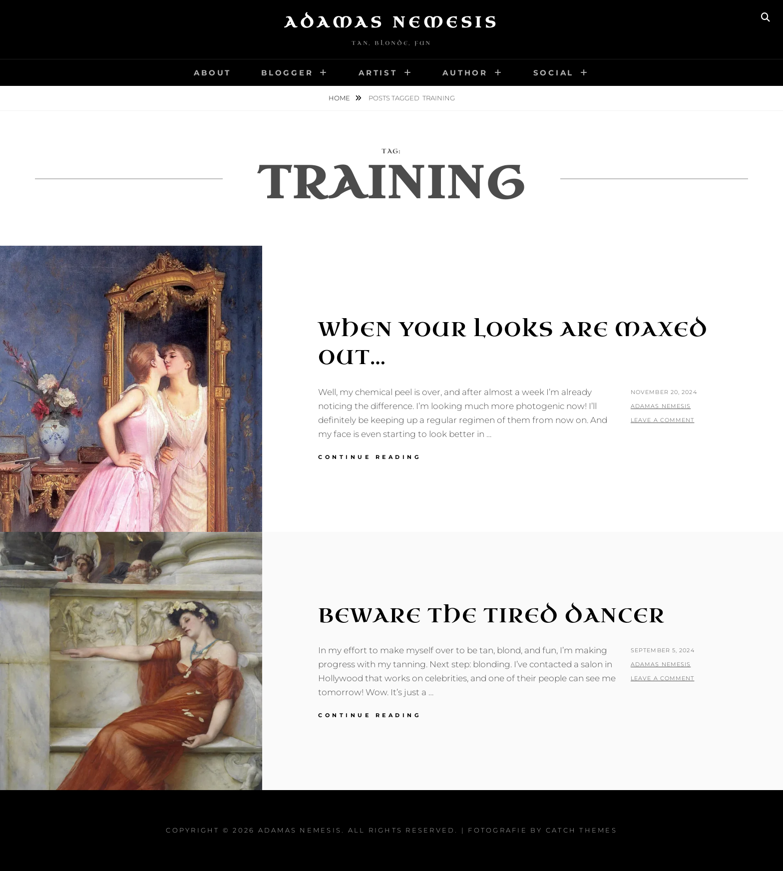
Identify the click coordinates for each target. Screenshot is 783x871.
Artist (378, 72)
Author (465, 72)
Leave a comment (663, 420)
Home (340, 98)
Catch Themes (581, 830)
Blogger (287, 72)
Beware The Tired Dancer (491, 616)
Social (553, 72)
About (212, 72)
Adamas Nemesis (391, 22)
